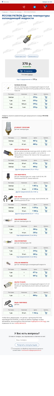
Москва (6, 2)
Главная (5, 12)
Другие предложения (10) (27, 169)
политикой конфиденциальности (31, 350)
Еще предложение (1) (27, 235)
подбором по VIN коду (38, 321)
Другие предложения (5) (27, 214)
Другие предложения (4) (27, 192)
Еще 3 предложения (27, 79)
